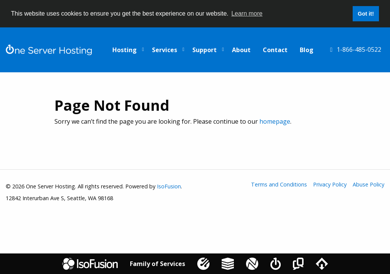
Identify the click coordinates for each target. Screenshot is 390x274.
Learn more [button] (246, 13)
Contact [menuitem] (275, 50)
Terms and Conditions (279, 184)
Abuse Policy (368, 184)
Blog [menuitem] (306, 50)
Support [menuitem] (204, 50)
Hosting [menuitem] (124, 50)
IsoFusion (169, 186)
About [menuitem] (241, 50)
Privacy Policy (330, 184)
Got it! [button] (366, 14)
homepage (274, 121)
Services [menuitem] (164, 50)
